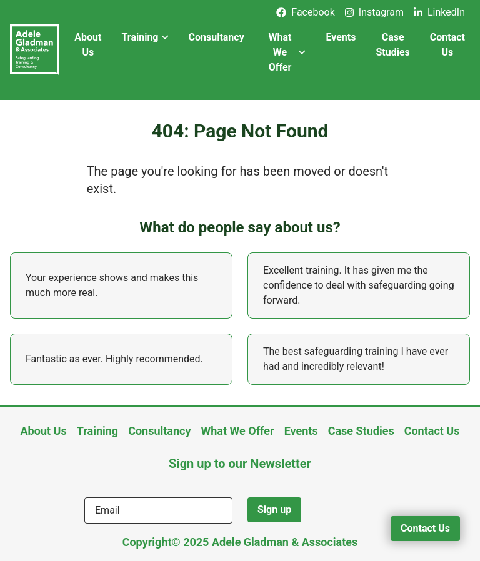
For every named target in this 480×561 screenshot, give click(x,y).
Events (341, 37)
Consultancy (216, 37)
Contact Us (447, 44)
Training (144, 37)
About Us (87, 44)
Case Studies (392, 44)
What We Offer (287, 52)
